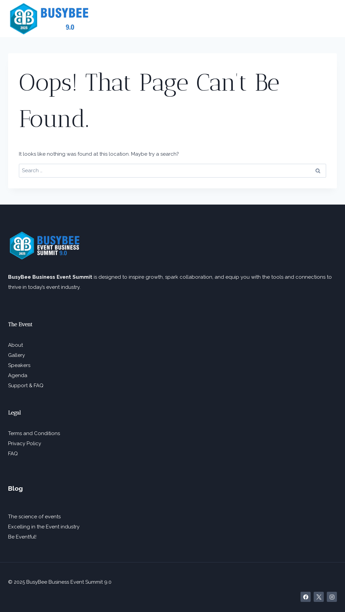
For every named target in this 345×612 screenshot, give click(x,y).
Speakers (19, 365)
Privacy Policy (24, 443)
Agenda (17, 375)
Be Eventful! (22, 537)
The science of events (34, 517)
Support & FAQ (25, 385)
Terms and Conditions (34, 433)
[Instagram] (332, 597)
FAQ (13, 454)
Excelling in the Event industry (44, 527)
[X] (319, 597)
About (15, 345)
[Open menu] (329, 18)
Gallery (16, 355)
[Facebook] (306, 597)
